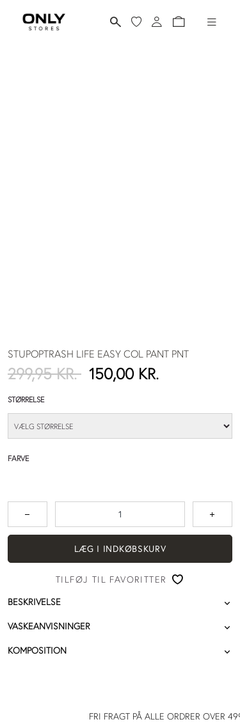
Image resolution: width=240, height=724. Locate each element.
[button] (178, 22)
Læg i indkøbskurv (120, 549)
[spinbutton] (120, 514)
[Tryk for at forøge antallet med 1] (212, 514)
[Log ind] (157, 22)
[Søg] (115, 22)
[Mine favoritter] (136, 22)
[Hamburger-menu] (211, 22)
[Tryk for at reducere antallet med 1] (27, 514)
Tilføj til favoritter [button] (111, 579)
